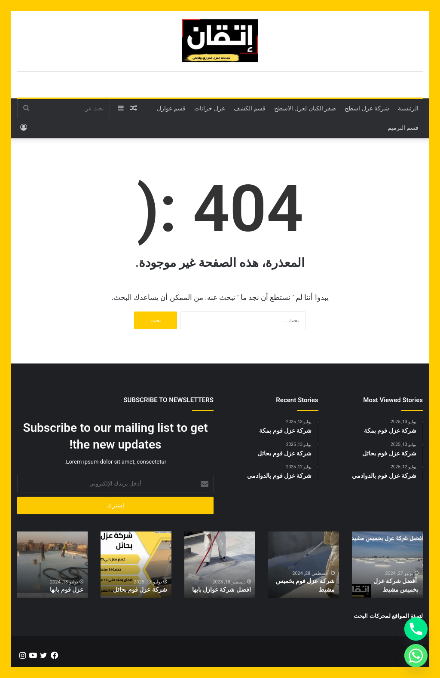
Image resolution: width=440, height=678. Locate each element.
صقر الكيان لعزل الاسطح (305, 108)
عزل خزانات (209, 108)
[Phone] (416, 629)
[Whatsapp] (416, 655)
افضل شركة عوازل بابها (221, 589)
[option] (387, 564)
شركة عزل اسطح (367, 108)
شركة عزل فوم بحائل (140, 589)
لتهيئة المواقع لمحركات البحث (388, 616)
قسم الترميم (403, 127)
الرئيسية (408, 108)
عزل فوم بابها (66, 589)
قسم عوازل (171, 108)
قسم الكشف (250, 108)
